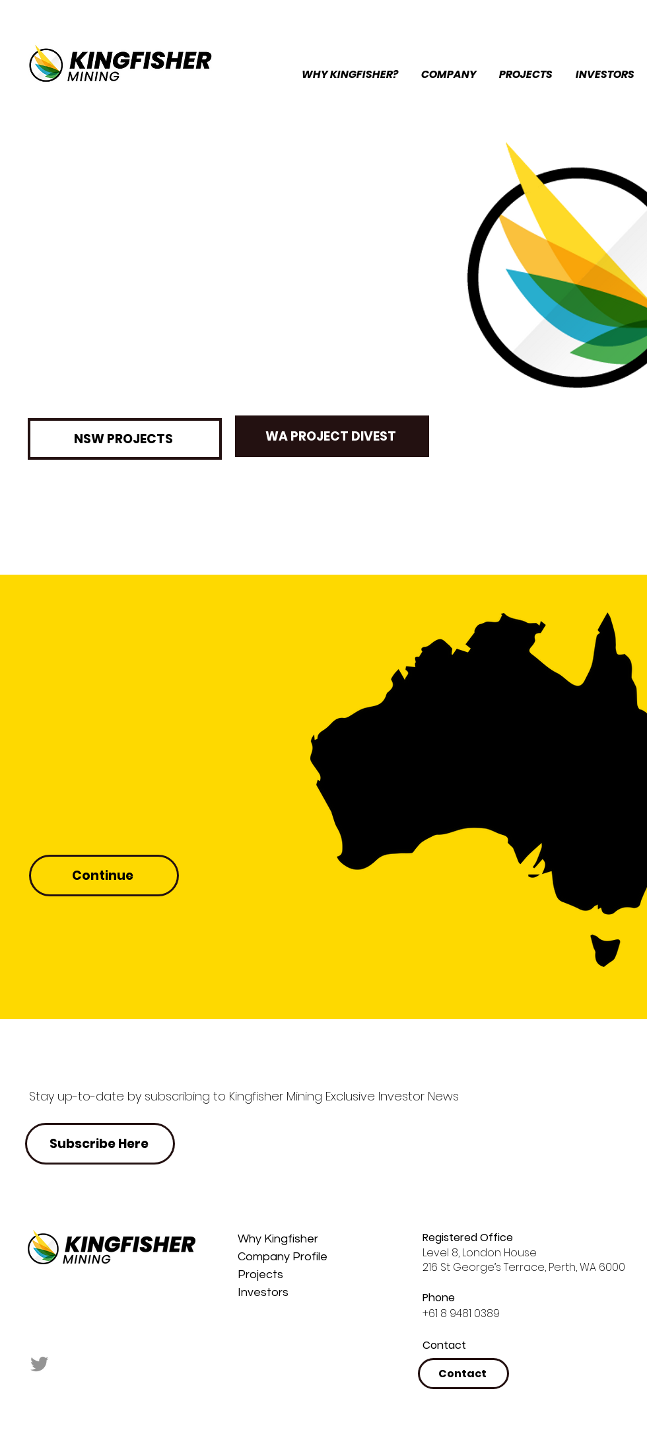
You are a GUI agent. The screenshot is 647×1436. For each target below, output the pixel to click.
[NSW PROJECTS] (125, 439)
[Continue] (104, 875)
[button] (449, 74)
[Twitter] (39, 1363)
